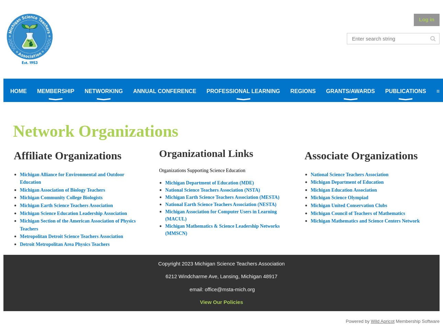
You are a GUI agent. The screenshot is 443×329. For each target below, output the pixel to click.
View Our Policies (221, 302)
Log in (426, 19)
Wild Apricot (383, 321)
